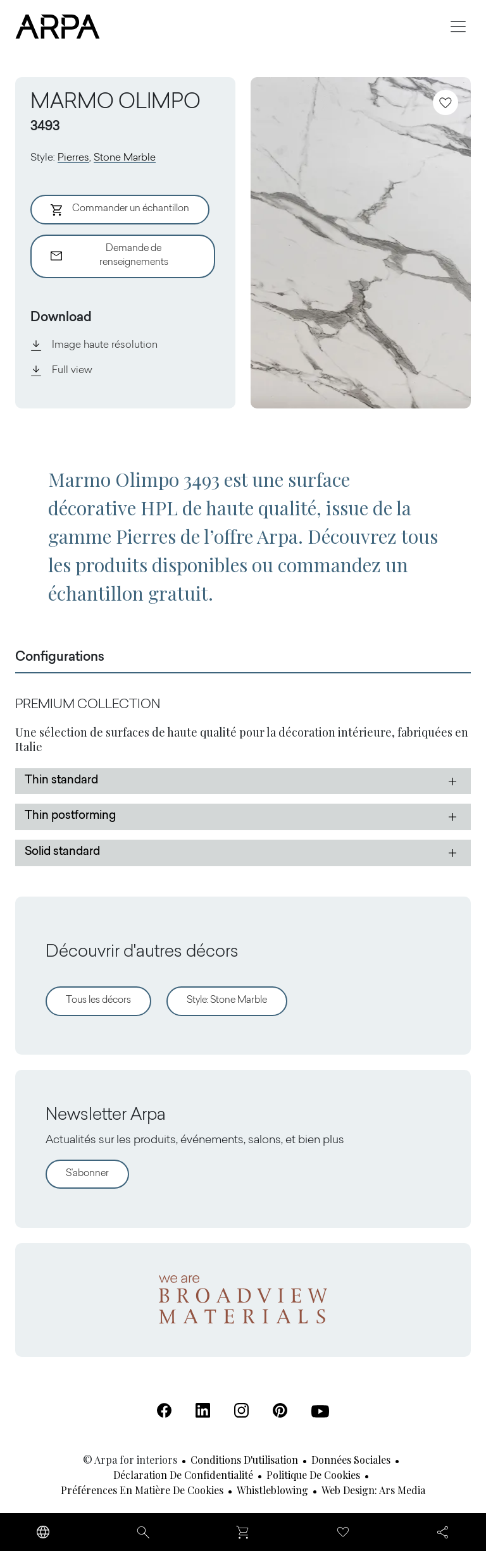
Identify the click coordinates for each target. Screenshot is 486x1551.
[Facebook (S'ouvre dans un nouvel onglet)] (164, 1410)
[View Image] (361, 242)
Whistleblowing (272, 1490)
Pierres (73, 158)
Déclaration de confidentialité (183, 1474)
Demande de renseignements (109, 256)
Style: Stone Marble (227, 1000)
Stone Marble (125, 158)
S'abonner (87, 1174)
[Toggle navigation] (458, 26)
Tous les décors (98, 1000)
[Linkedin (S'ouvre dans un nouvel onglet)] (202, 1410)
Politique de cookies (313, 1474)
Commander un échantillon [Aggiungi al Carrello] (120, 210)
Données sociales (350, 1459)
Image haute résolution (94, 345)
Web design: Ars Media (373, 1490)
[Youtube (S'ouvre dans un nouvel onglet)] (320, 1411)
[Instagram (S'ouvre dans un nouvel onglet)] (241, 1410)
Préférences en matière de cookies (142, 1490)
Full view (61, 370)
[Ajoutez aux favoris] (445, 102)
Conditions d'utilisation (244, 1459)
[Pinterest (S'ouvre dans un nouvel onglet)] (280, 1410)
